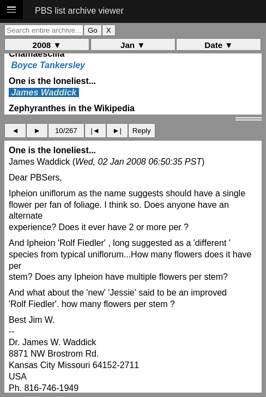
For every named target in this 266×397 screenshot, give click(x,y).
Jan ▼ (132, 45)
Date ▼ (218, 45)
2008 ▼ (47, 45)
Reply (141, 131)
